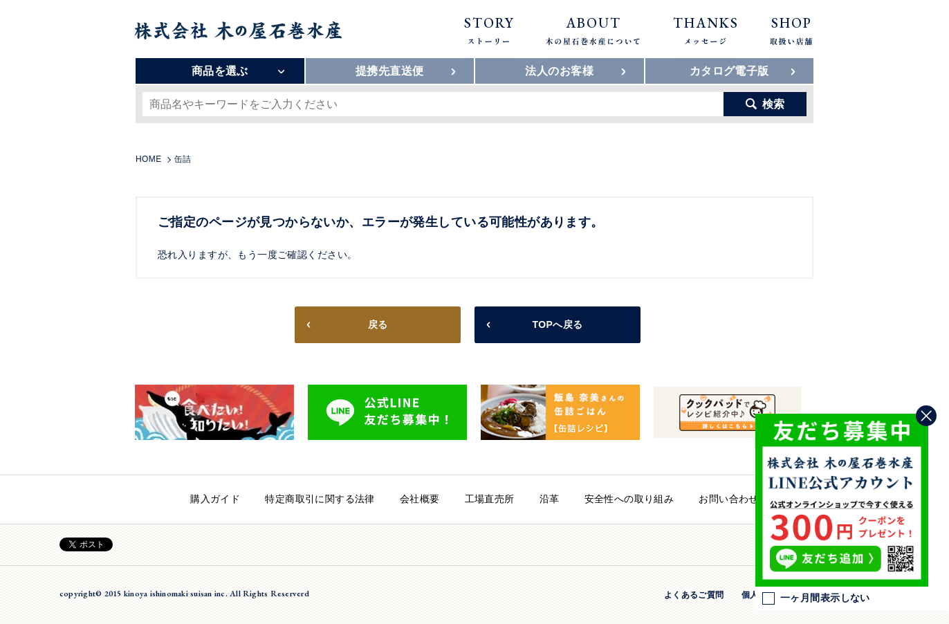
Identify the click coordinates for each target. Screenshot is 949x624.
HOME (149, 159)
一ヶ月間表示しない (816, 598)
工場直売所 (490, 498)
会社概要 (420, 498)
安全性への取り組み (629, 498)
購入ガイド (215, 498)
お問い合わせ (729, 498)
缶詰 (183, 159)
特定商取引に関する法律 (320, 498)
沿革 (550, 498)
